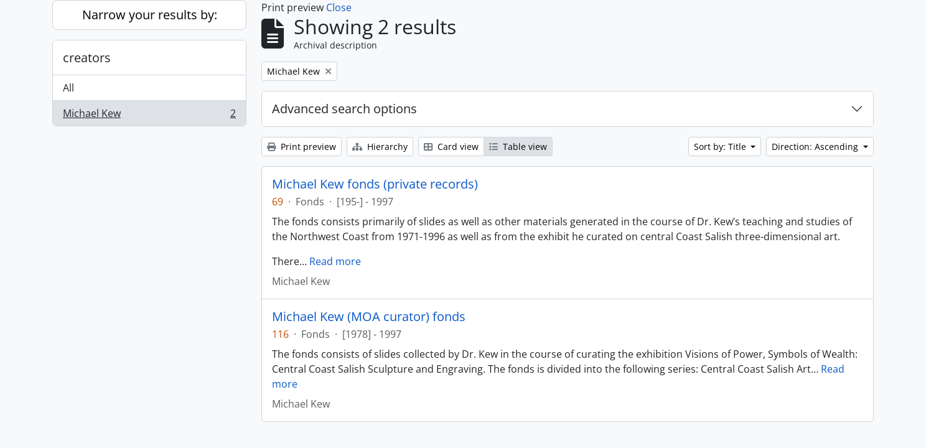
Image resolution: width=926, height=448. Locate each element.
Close (339, 7)
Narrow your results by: (149, 14)
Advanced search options (344, 108)
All (68, 88)
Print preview (301, 146)
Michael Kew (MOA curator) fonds (368, 316)
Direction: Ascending (816, 146)
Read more (335, 261)
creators (87, 57)
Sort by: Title (721, 146)
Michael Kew (149, 116)
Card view (451, 146)
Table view (518, 146)
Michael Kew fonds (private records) (375, 184)
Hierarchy (380, 146)
